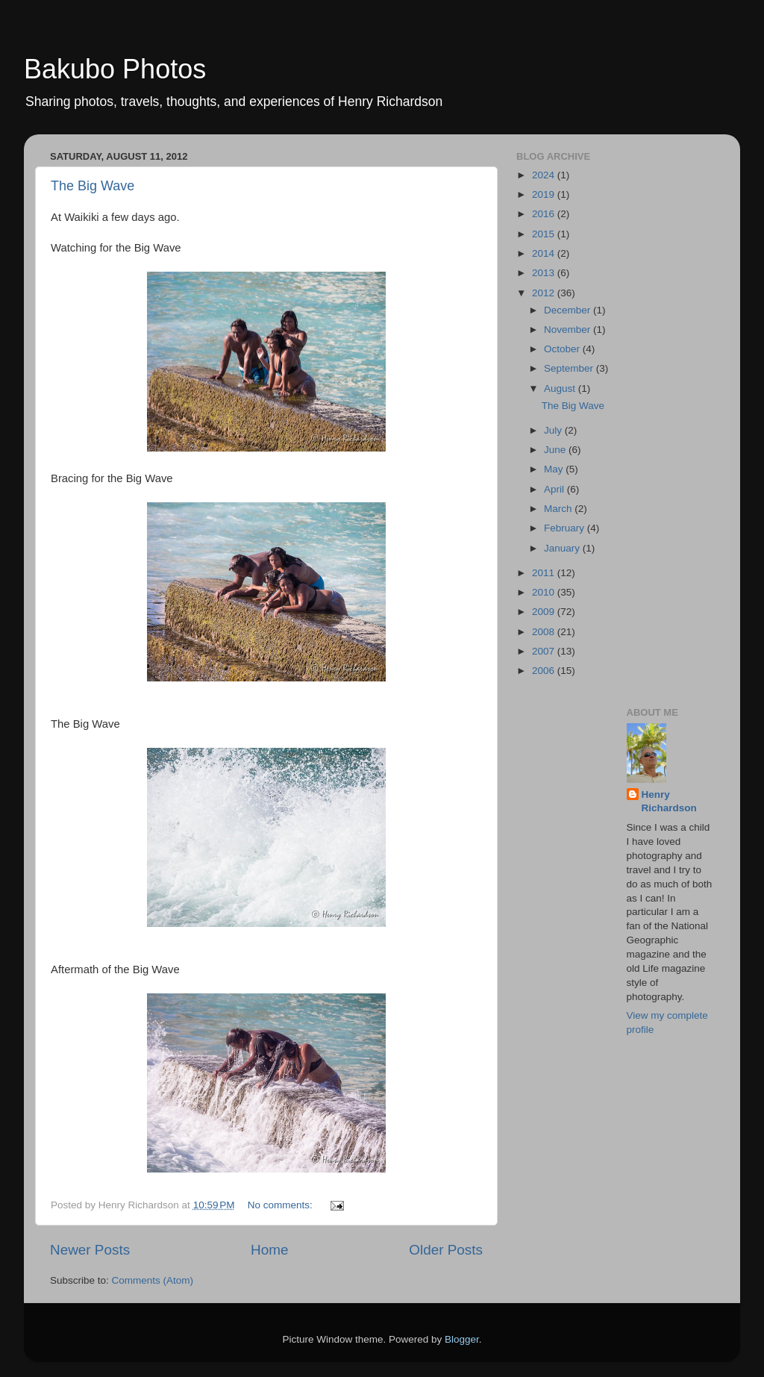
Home (269, 1250)
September (570, 368)
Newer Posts (90, 1250)
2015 (544, 234)
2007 (544, 651)
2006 (544, 670)
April (555, 489)
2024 (544, 175)
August (561, 388)
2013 (544, 272)
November (568, 329)
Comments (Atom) (153, 1280)
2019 (544, 194)
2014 (544, 253)
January (563, 548)
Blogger (462, 1339)
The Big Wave (92, 185)
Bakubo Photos (115, 69)
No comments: (282, 1205)
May (555, 469)
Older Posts (446, 1250)
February (565, 528)
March (559, 508)
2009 (544, 611)
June (556, 449)
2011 (544, 572)
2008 (544, 631)
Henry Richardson (669, 801)
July (554, 430)
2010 (544, 592)
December (568, 310)
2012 (544, 293)
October (563, 349)
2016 (544, 213)
